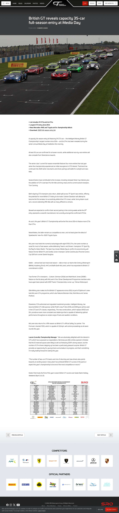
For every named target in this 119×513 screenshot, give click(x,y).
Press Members (51, 506)
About (43, 506)
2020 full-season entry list (47, 130)
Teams (59, 506)
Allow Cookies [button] (111, 509)
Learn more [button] (41, 511)
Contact (75, 506)
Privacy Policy (67, 506)
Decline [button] (100, 509)
